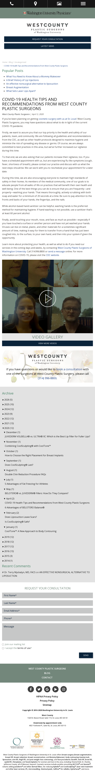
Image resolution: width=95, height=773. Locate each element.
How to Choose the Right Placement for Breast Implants (34, 455)
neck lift (81, 759)
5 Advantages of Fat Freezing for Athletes (26, 483)
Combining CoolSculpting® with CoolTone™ (28, 445)
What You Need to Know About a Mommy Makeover (33, 76)
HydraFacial (75, 769)
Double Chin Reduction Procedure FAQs (25, 474)
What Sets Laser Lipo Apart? (21, 90)
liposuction (7, 759)
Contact (47, 677)
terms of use (24, 648)
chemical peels (46, 769)
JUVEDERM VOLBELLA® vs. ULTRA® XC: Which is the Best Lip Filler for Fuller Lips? (47, 436)
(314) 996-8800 (47, 378)
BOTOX (76, 764)
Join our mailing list (13, 644)
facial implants (31, 762)
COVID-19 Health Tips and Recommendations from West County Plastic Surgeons (44, 103)
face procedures (63, 759)
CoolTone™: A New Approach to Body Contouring (30, 531)
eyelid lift (8, 762)
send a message (56, 251)
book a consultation (69, 369)
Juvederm (18, 766)
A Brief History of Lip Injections (22, 80)
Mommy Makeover (57, 757)
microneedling (34, 769)
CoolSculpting (70, 766)
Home (4, 62)
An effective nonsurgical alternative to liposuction (32, 83)
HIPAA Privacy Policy (47, 696)
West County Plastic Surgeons (16, 114)
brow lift (88, 759)
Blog (11, 62)
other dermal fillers (34, 766)
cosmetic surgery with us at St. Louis (58, 118)
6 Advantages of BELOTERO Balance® (25, 507)
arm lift (15, 759)
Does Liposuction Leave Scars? (21, 516)
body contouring (72, 757)
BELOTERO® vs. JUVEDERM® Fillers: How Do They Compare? (36, 493)
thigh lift (22, 759)
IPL (26, 769)
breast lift (9, 757)
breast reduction (20, 757)
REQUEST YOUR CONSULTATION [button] (47, 39)
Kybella (56, 766)
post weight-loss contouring (41, 759)
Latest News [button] (47, 46)
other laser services (17, 769)
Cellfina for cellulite (61, 769)
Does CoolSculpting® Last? (19, 464)
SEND (86, 655)
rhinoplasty (17, 762)
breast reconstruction (36, 757)
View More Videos (47, 343)
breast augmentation (83, 754)
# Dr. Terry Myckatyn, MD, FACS (18, 572)
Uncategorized (20, 62)
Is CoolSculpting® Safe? (17, 521)
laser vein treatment (85, 766)
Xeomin (87, 764)
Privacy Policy (47, 700)
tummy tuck (84, 757)
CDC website (52, 255)
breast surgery (68, 754)
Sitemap (47, 704)
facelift (74, 759)
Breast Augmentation (17, 87)
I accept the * (17, 648)
